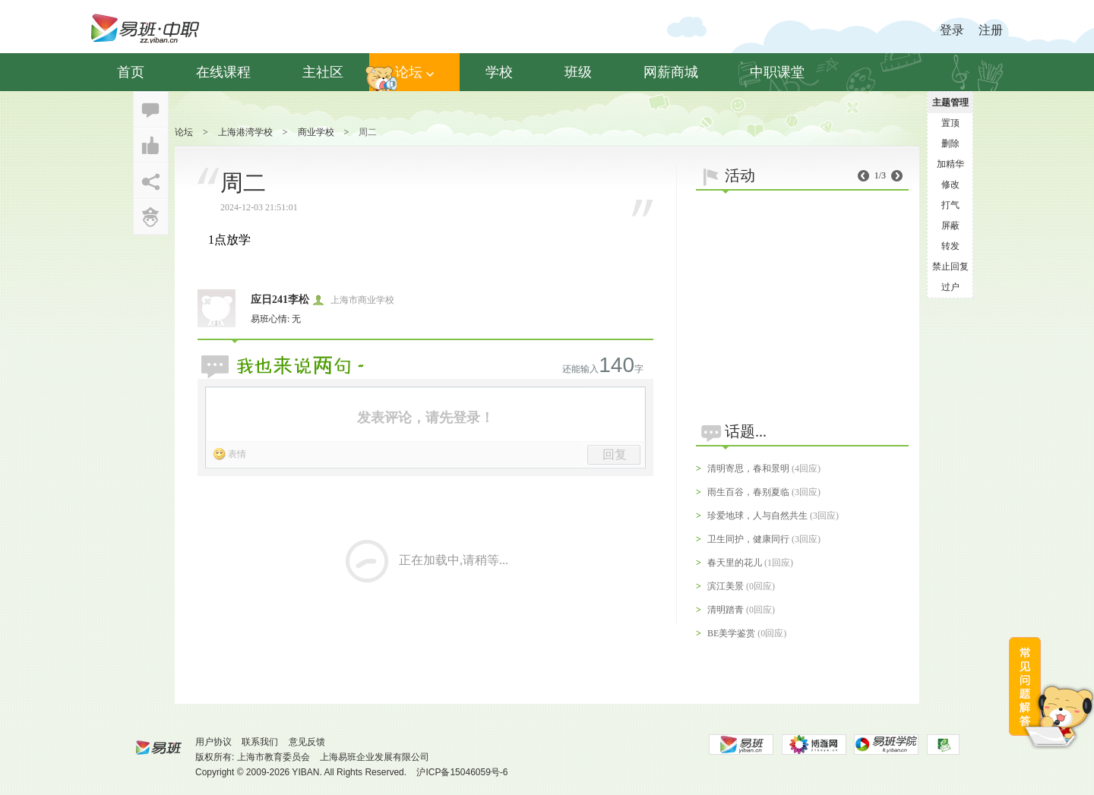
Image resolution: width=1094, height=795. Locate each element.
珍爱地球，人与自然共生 (757, 515)
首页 (130, 72)
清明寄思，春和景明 (748, 468)
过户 (950, 287)
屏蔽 (950, 225)
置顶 (950, 123)
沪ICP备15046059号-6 (461, 772)
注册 (991, 30)
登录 (952, 30)
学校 (499, 72)
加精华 (950, 164)
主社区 (322, 72)
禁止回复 (950, 266)
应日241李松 (280, 299)
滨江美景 (725, 586)
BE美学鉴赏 (731, 633)
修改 (950, 184)
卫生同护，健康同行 (748, 539)
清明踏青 (725, 609)
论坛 (414, 72)
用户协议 (213, 742)
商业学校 (316, 132)
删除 (950, 143)
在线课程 (223, 72)
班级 (578, 72)
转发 (950, 246)
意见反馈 (307, 742)
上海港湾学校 (245, 132)
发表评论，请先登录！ (425, 417)
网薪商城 (670, 72)
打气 (950, 205)
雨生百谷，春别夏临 (748, 492)
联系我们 (260, 742)
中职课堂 (777, 72)
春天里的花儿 (734, 562)
